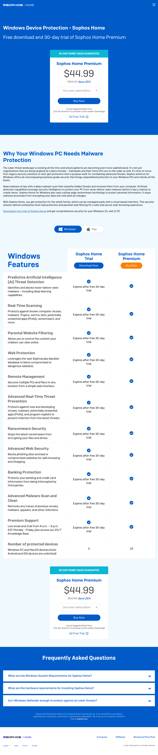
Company (102, 737)
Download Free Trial (144, 737)
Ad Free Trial (77, 116)
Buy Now (79, 101)
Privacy (24, 746)
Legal (16, 746)
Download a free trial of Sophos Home (24, 211)
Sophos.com (82, 719)
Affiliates (120, 737)
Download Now (88, 265)
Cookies (34, 746)
